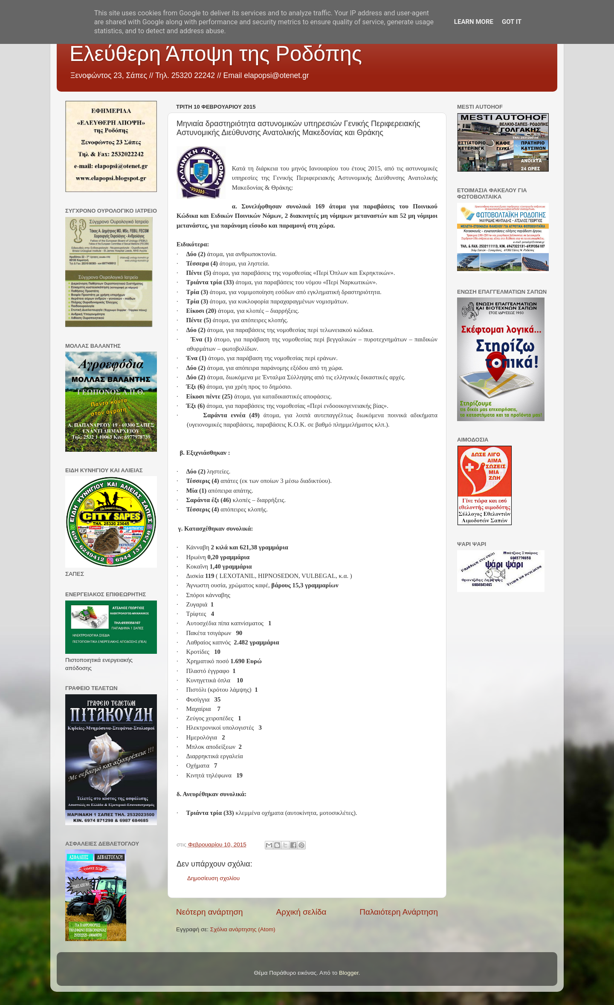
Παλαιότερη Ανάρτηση (398, 911)
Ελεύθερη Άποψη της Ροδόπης (216, 54)
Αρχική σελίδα (301, 911)
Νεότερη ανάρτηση (209, 911)
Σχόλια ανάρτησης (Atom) (242, 929)
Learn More (473, 22)
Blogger (349, 973)
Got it (511, 22)
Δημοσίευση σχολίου (213, 878)
